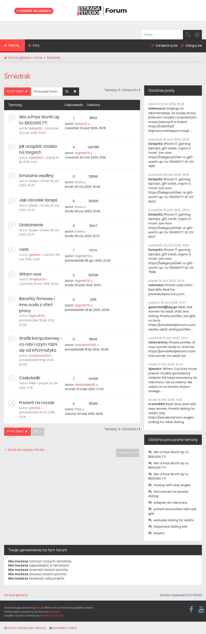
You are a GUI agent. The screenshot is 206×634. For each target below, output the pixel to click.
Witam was (30, 274)
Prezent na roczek (36, 402)
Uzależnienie (31, 225)
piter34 (34, 408)
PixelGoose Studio (52, 615)
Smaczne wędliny (36, 175)
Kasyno (159, 533)
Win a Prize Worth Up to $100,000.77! (39, 120)
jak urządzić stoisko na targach (38, 149)
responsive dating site (170, 526)
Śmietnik (17, 76)
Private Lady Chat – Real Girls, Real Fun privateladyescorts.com (171, 289)
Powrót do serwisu (34, 11)
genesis (35, 255)
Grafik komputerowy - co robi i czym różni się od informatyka (40, 344)
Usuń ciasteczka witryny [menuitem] (25, 628)
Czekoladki (29, 378)
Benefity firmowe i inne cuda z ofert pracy (37, 304)
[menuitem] (33, 46)
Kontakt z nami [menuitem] (62, 628)
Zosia (33, 181)
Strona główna (16, 595)
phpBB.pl (55, 611)
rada (24, 249)
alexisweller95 (85, 385)
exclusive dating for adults (174, 520)
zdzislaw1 (36, 158)
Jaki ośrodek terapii (38, 200)
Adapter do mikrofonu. (171, 503)
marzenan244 (39, 356)
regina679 (82, 153)
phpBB (40, 607)
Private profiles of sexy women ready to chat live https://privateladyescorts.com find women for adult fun (172, 349)
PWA (32, 383)
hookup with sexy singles (172, 485)
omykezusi (37, 279)
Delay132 (35, 128)
